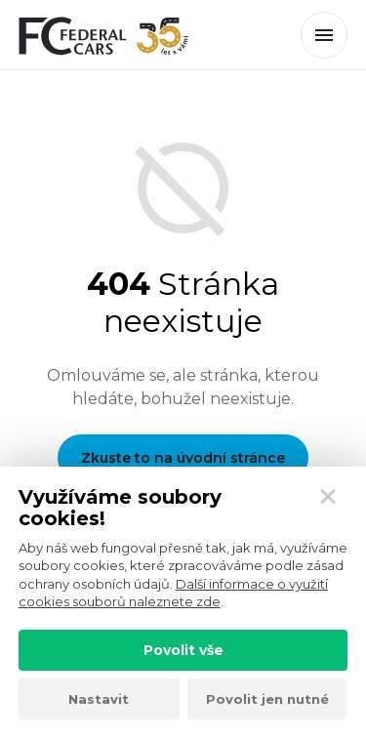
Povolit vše (183, 650)
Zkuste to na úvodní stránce (183, 458)
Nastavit (98, 699)
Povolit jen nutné (267, 699)
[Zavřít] (327, 496)
